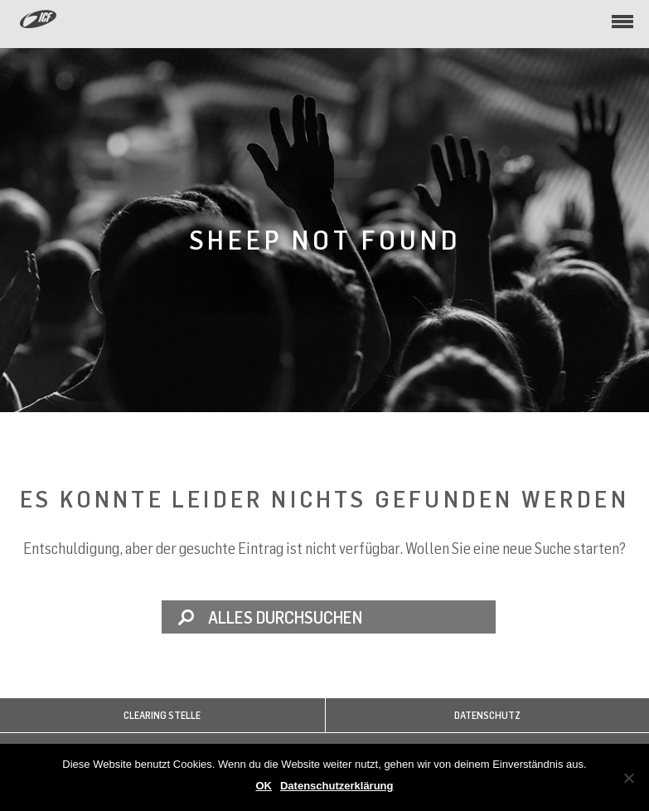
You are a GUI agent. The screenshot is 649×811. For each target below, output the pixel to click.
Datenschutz (487, 715)
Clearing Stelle (162, 715)
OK (263, 785)
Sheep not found (325, 239)
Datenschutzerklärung (337, 785)
